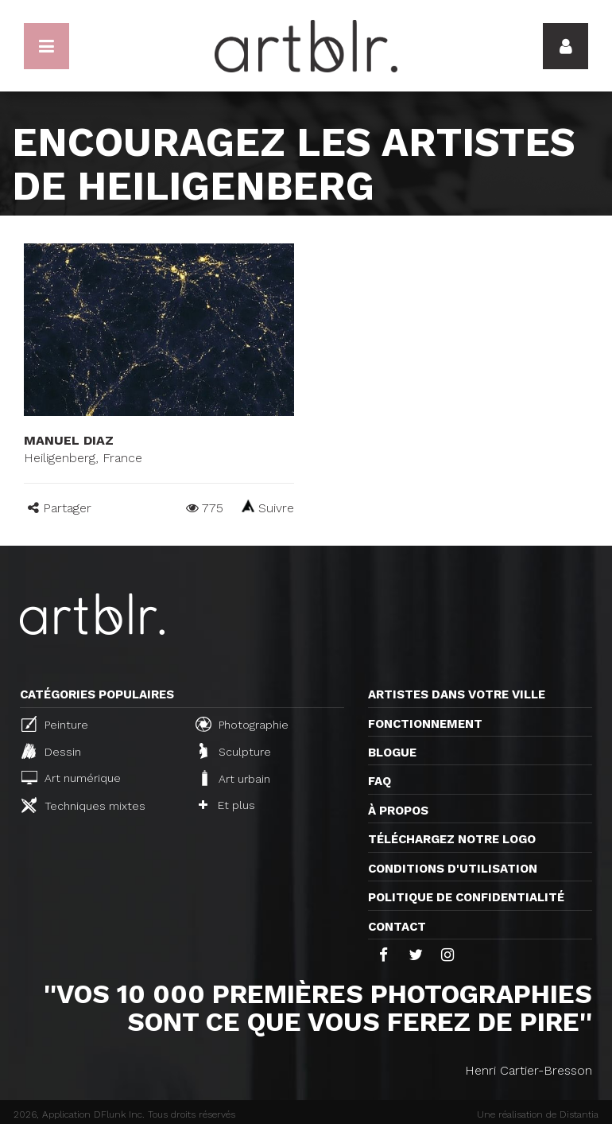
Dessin (51, 751)
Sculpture (235, 751)
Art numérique (71, 777)
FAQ (379, 781)
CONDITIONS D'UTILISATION (452, 868)
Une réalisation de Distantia (537, 1114)
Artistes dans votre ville (456, 694)
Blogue (392, 752)
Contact (397, 927)
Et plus (227, 805)
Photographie (242, 724)
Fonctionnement (425, 724)
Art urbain (234, 778)
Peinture (54, 724)
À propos (398, 810)
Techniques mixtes (83, 805)
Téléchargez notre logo (452, 839)
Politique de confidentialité (466, 897)
